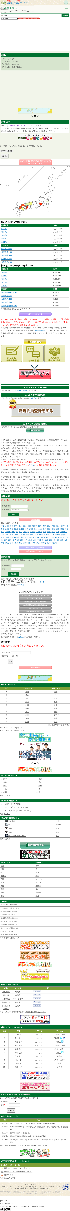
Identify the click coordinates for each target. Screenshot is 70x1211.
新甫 (49, 543)
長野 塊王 (18, 1045)
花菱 (8, 828)
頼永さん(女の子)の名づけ (35, 551)
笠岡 (2, 869)
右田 (20, 543)
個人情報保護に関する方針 (34, 1186)
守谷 (33, 543)
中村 (27, 722)
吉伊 (5, 779)
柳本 (37, 876)
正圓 (26, 529)
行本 (2, 526)
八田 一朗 (18, 1060)
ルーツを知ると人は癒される (16, 807)
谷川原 (32, 532)
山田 (27, 705)
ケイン (38, 882)
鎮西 (7, 543)
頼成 (49, 526)
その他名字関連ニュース (9, 938)
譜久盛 (58, 824)
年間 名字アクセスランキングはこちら (35, 602)
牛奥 (57, 832)
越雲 (55, 718)
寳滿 (7, 537)
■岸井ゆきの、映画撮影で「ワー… (10, 924)
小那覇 (42, 537)
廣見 (14, 540)
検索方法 (5, 509)
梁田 (21, 540)
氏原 (37, 537)
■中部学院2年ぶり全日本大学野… (10, 911)
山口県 (4, 242)
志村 (7, 526)
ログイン (33, 398)
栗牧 (25, 532)
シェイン (39, 879)
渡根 (2, 892)
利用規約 (45, 1186)
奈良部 (31, 537)
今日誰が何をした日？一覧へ (36, 1145)
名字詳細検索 (35, 520)
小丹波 (57, 534)
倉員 (11, 526)
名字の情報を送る (6, 151)
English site (44, 1188)
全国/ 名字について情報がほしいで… (16, 1171)
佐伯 (2, 896)
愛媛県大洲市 (6, 255)
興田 (40, 526)
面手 (55, 702)
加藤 (27, 718)
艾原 (20, 534)
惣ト (40, 789)
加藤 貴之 (18, 1049)
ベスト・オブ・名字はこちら (35, 598)
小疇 (2, 534)
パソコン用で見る (30, 1184)
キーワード (6, 565)
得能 (55, 722)
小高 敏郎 (6, 992)
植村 (30, 540)
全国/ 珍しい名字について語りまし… (16, 1168)
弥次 (16, 543)
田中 (27, 702)
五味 (40, 529)
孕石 (5, 540)
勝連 (37, 896)
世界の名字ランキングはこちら (35, 611)
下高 (2, 879)
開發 (55, 712)
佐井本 (38, 886)
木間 (31, 529)
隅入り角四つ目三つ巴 (17, 836)
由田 (66, 540)
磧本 (57, 529)
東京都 (26, 126)
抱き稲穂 (11, 821)
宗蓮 (66, 529)
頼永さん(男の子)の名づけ (35, 548)
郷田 (57, 836)
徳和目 (21, 529)
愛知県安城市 (6, 249)
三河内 (39, 532)
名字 (2, 1105)
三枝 (57, 828)
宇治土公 (63, 532)
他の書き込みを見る (8, 1178)
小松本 (8, 532)
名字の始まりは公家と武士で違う (18, 810)
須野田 (63, 537)
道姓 (57, 532)
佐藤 (27, 692)
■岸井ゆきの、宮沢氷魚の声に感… (10, 928)
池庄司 (54, 543)
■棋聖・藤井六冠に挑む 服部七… (9, 934)
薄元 (38, 543)
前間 (2, 532)
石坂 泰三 (18, 1056)
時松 (62, 529)
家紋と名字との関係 (13, 804)
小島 (26, 540)
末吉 (20, 532)
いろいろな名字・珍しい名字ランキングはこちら (35, 595)
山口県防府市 (6, 259)
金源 (2, 866)
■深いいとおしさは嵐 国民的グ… (9, 904)
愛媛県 (4, 239)
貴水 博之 (18, 1038)
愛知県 (12, 126)
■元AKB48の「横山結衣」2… (8, 931)
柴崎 (46, 540)
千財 (39, 540)
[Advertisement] (35, 35)
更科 (49, 532)
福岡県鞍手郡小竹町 (9, 292)
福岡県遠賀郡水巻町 (9, 306)
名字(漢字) (6, 506)
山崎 (7, 529)
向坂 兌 (18, 1063)
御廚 (29, 543)
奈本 (5, 785)
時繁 (40, 785)
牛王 (35, 529)
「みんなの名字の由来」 (20, 390)
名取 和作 (18, 1067)
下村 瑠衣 (6, 999)
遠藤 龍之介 (6, 1002)
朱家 (53, 532)
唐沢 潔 (6, 995)
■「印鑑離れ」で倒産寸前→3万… (10, 908)
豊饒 (11, 529)
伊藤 (29, 526)
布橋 (44, 532)
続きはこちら (19, 728)
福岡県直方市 (6, 252)
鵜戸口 (63, 526)
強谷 (5, 782)
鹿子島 (38, 892)
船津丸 (16, 537)
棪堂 (37, 872)
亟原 (44, 529)
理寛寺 (43, 543)
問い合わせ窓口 (40, 330)
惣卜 (37, 869)
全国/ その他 (7, 1175)
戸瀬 (53, 526)
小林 (27, 715)
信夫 (40, 792)
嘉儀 (50, 540)
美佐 (25, 543)
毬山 (22, 537)
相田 (49, 529)
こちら (31, 465)
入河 (13, 532)
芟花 (27, 712)
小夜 (53, 529)
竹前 (55, 698)
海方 (2, 882)
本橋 (11, 537)
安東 (32, 534)
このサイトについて (7, 1186)
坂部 (27, 534)
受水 (48, 534)
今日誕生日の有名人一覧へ (35, 608)
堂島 (2, 543)
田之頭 (56, 540)
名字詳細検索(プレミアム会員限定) (29, 18)
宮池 (16, 534)
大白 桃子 (18, 1042)
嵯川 (34, 540)
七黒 (5, 789)
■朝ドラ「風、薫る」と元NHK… (9, 921)
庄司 (44, 526)
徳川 (5, 792)
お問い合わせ (53, 1186)
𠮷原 (40, 779)
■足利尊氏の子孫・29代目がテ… (9, 918)
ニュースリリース (19, 1186)
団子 (16, 526)
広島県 (4, 286)
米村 (20, 526)
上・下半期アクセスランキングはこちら (35, 605)
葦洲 (26, 537)
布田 (11, 534)
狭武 (61, 540)
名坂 (2, 537)
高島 (2, 889)
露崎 (25, 526)
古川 (48, 537)
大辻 (2, 886)
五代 (52, 537)
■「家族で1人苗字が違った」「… (10, 914)
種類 (3, 569)
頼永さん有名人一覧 (35, 314)
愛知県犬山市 (6, 262)
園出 (37, 889)
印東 (36, 534)
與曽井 (64, 534)
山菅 (11, 543)
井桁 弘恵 (18, 1053)
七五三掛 (55, 715)
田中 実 (18, 1034)
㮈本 (37, 866)
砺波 (57, 526)
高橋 (27, 708)
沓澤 (41, 534)
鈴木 (27, 695)
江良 (7, 534)
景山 (40, 782)
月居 (52, 534)
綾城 (16, 529)
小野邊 (3, 876)
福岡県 (19, 126)
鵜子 (10, 540)
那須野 (34, 526)
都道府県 (4, 1101)
